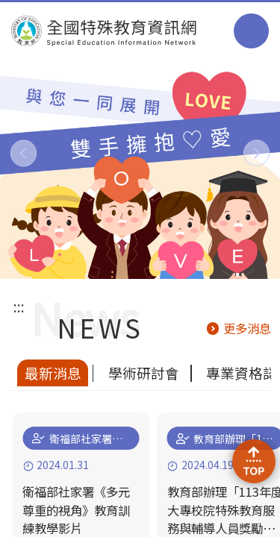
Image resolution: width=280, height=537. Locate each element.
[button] (23, 153)
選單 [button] (251, 30)
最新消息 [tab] (53, 372)
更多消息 (247, 328)
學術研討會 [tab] (143, 372)
